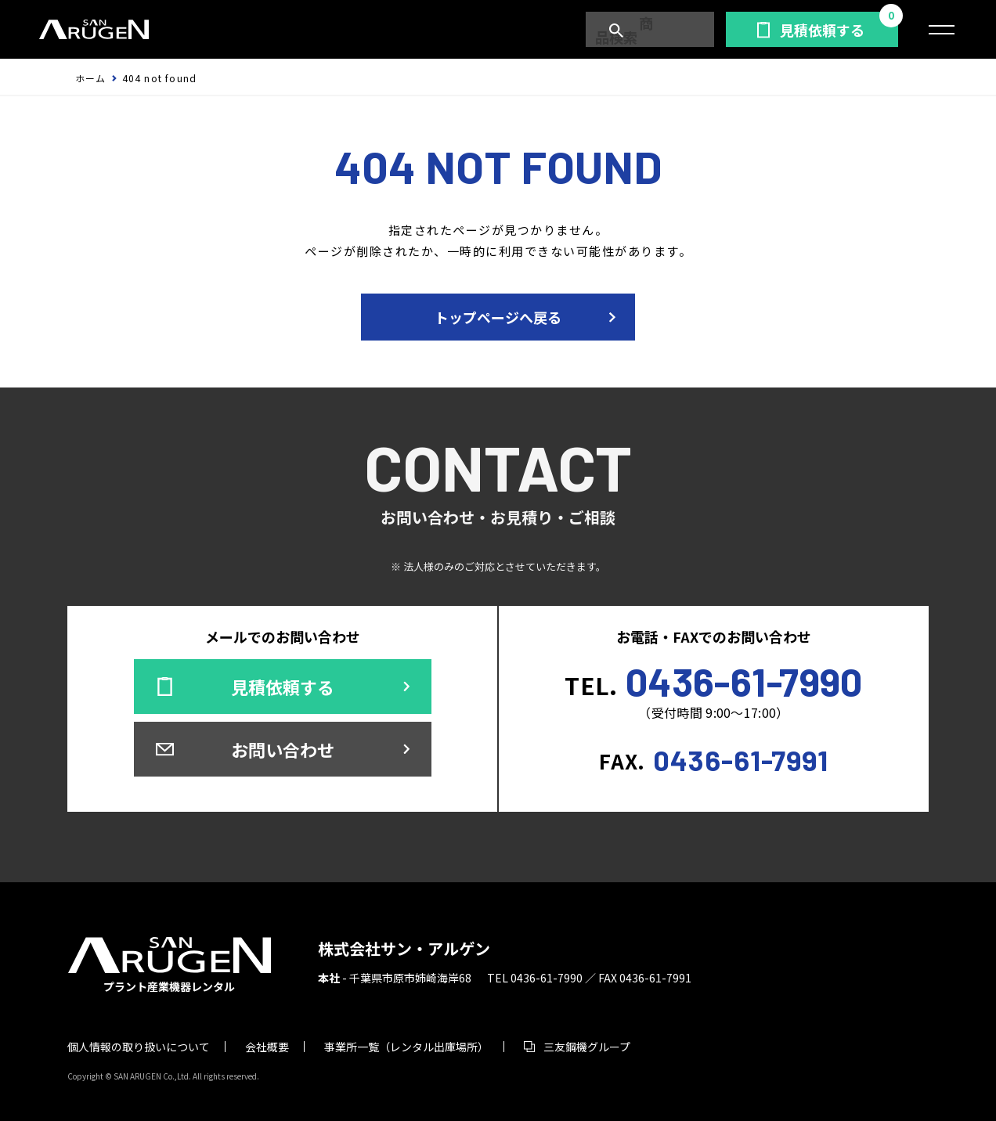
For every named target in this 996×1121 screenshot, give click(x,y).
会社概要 (267, 1046)
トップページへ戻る (498, 317)
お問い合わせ (282, 749)
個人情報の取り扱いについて (138, 1046)
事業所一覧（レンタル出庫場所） (406, 1046)
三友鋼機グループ (586, 1046)
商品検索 (657, 30)
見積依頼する (822, 30)
